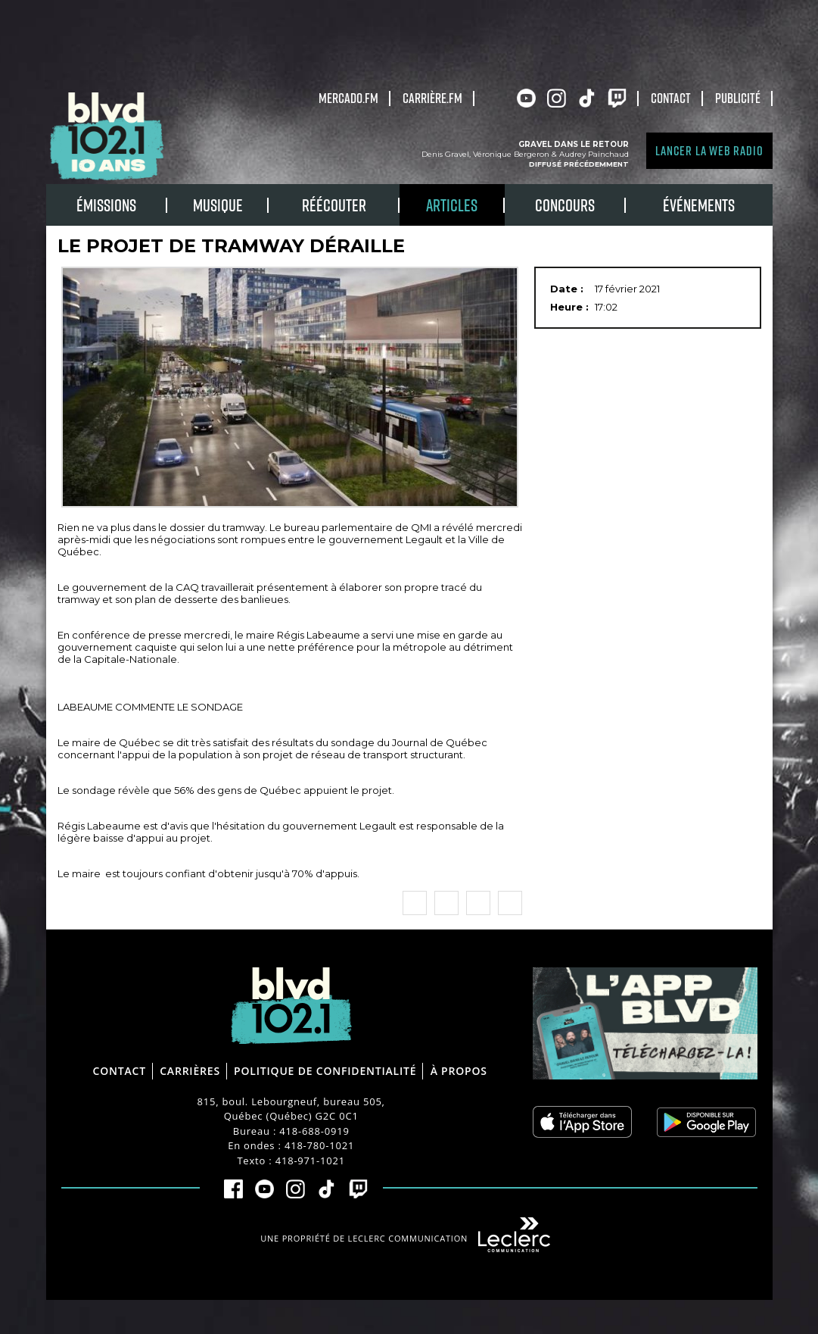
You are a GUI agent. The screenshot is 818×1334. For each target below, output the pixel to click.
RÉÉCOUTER (334, 205)
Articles (451, 205)
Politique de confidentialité (325, 1071)
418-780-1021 (319, 1145)
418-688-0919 (314, 1131)
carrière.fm (432, 97)
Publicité (737, 97)
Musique (218, 205)
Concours (565, 205)
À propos (459, 1071)
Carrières (190, 1071)
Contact (671, 97)
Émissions (106, 205)
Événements (699, 205)
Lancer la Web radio (709, 150)
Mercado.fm (348, 97)
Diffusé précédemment (579, 164)
